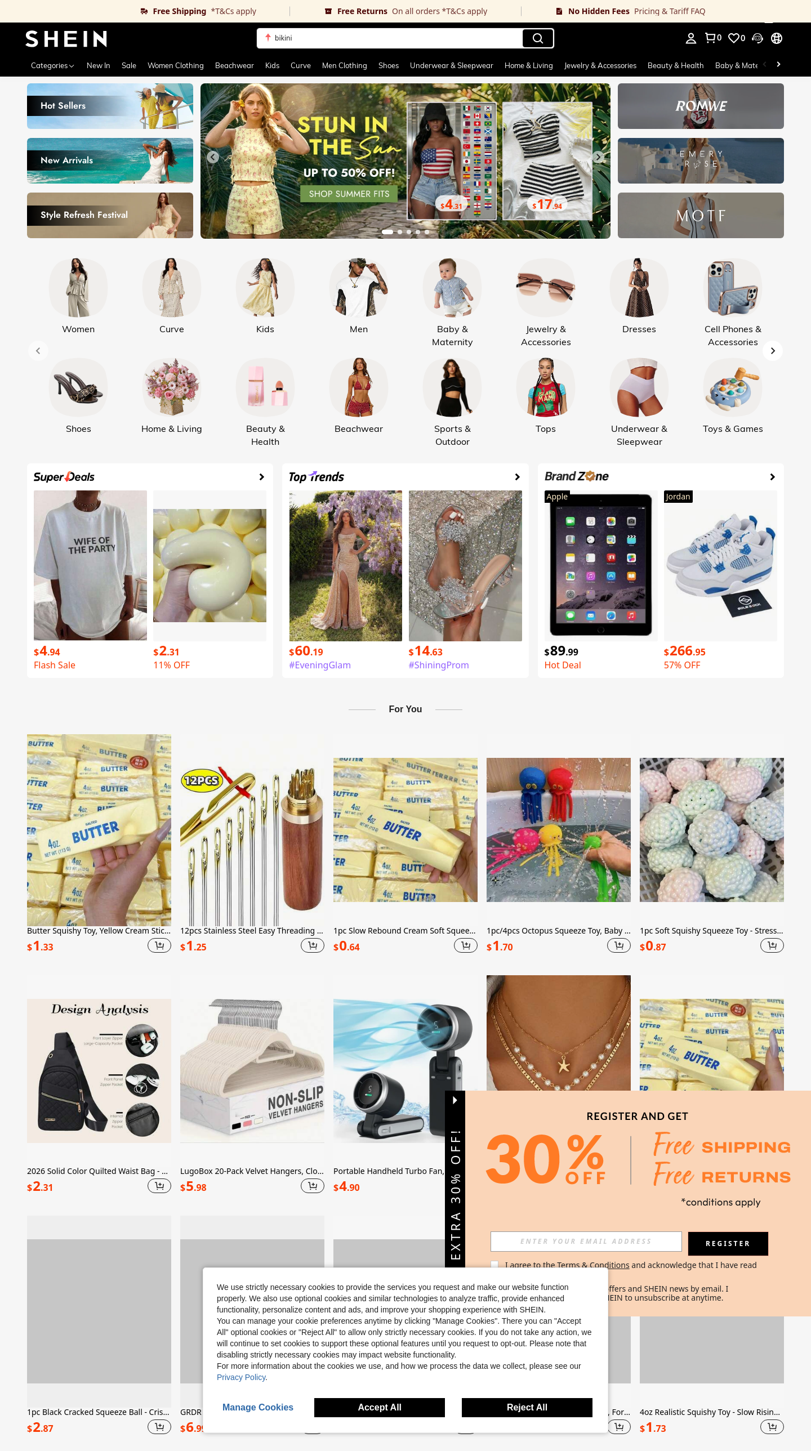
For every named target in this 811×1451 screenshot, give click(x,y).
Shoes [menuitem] (388, 65)
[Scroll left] (765, 65)
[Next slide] (598, 157)
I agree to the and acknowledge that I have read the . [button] (632, 1269)
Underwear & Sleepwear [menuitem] (451, 65)
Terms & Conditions (593, 1265)
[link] (145, 11)
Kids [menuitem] (272, 65)
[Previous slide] (213, 157)
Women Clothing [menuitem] (176, 65)
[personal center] (691, 38)
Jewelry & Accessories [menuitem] (600, 65)
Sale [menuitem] (129, 65)
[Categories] (53, 65)
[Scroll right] (778, 65)
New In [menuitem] (98, 65)
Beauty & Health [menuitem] (676, 65)
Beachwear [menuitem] (234, 65)
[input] (586, 1241)
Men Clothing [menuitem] (344, 65)
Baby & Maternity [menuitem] (745, 65)
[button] (405, 38)
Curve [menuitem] (301, 65)
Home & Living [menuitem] (529, 65)
